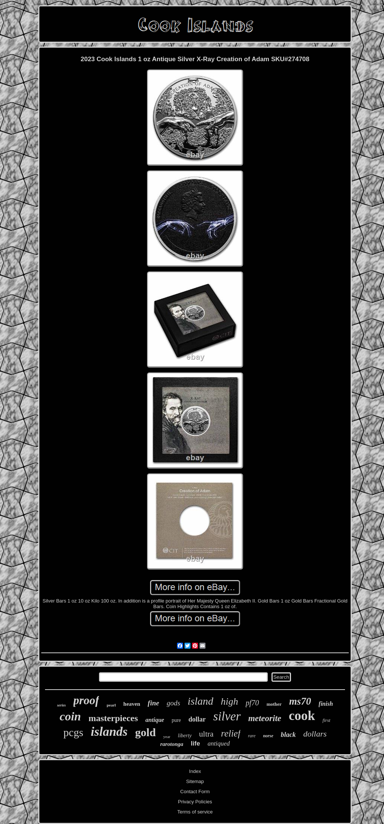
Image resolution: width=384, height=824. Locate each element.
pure (176, 720)
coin (70, 716)
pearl (111, 705)
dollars (315, 733)
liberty (185, 735)
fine (153, 703)
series (61, 705)
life (195, 743)
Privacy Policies (195, 801)
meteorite (264, 718)
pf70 (252, 703)
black (288, 734)
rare (251, 735)
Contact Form (195, 791)
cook (302, 715)
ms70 (300, 701)
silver (227, 716)
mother (274, 704)
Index (195, 771)
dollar (197, 719)
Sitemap (195, 781)
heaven (131, 704)
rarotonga (171, 744)
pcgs (73, 732)
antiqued (218, 743)
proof (86, 700)
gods (173, 703)
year (166, 736)
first (326, 720)
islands (109, 731)
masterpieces (113, 718)
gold (145, 732)
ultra (206, 733)
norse (268, 735)
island (200, 701)
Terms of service (195, 812)
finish (326, 703)
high (229, 701)
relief (230, 733)
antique (155, 720)
